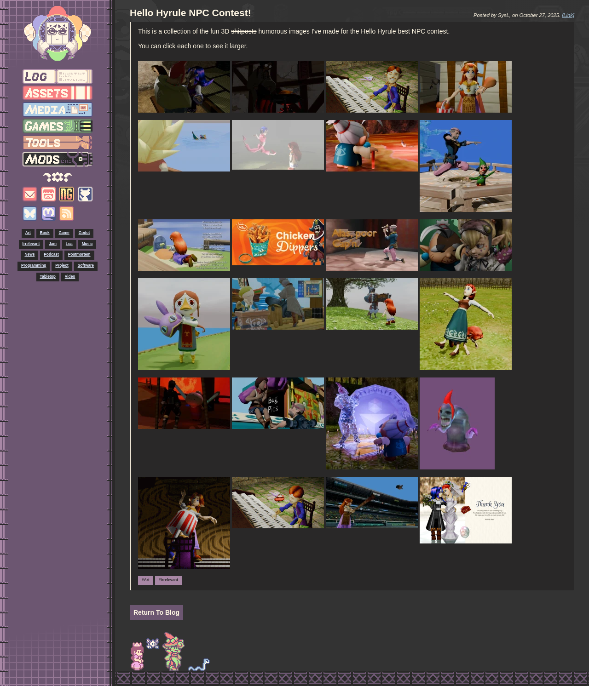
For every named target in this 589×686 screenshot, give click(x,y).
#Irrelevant (168, 579)
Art (28, 232)
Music (87, 243)
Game (64, 232)
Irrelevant (31, 243)
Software (86, 265)
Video (70, 276)
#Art (146, 579)
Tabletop (48, 276)
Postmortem (79, 254)
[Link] (568, 15)
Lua (69, 243)
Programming (33, 265)
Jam (53, 243)
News (29, 254)
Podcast (51, 254)
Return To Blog (156, 612)
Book (45, 232)
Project (61, 265)
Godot (84, 232)
